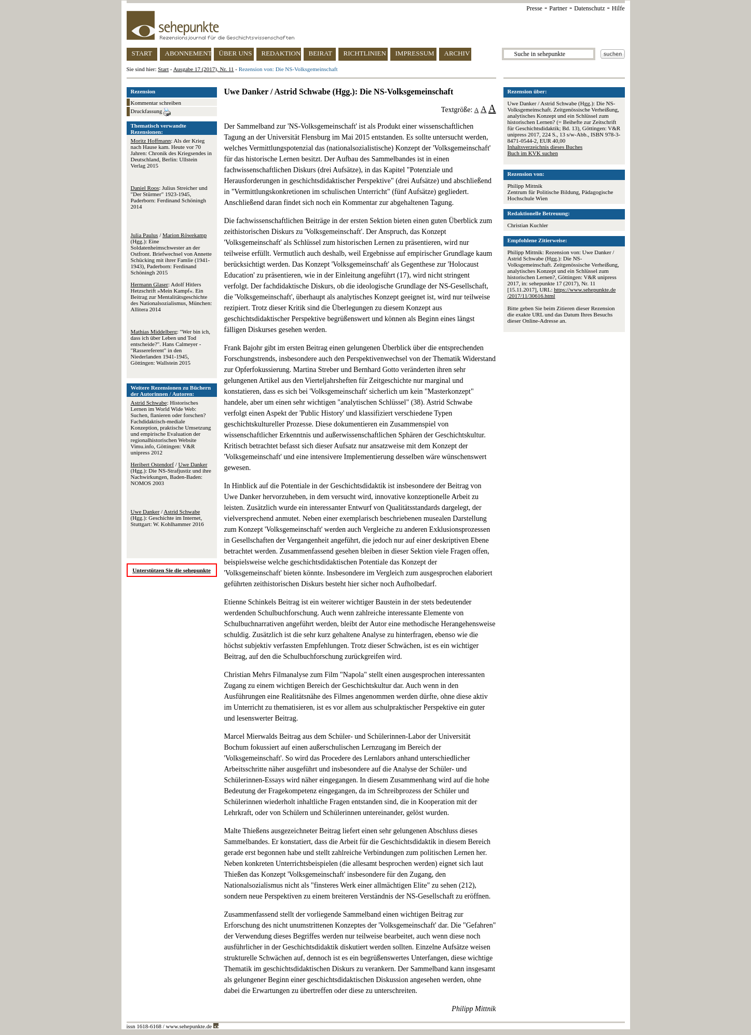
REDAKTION (281, 53)
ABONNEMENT (188, 53)
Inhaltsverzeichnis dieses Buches (545, 147)
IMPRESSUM (414, 53)
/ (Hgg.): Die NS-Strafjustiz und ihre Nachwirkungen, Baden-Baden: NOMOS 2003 (171, 473)
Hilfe (618, 8)
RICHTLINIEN (365, 53)
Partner (558, 8)
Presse (534, 8)
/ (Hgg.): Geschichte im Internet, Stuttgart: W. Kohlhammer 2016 (167, 517)
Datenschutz (589, 8)
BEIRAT (321, 53)
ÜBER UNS (235, 53)
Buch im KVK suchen (533, 153)
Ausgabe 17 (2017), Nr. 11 (203, 69)
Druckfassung (151, 112)
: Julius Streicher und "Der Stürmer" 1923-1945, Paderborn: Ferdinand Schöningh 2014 (169, 197)
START (142, 53)
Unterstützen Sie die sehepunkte (171, 570)
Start (163, 69)
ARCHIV (457, 53)
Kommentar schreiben (156, 103)
